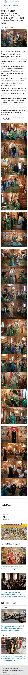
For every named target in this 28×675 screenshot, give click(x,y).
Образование (5, 514)
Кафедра (5, 509)
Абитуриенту (5, 512)
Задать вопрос (6, 519)
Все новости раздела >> (19, 117)
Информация (5, 517)
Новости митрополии (13, 5)
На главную (4, 5)
